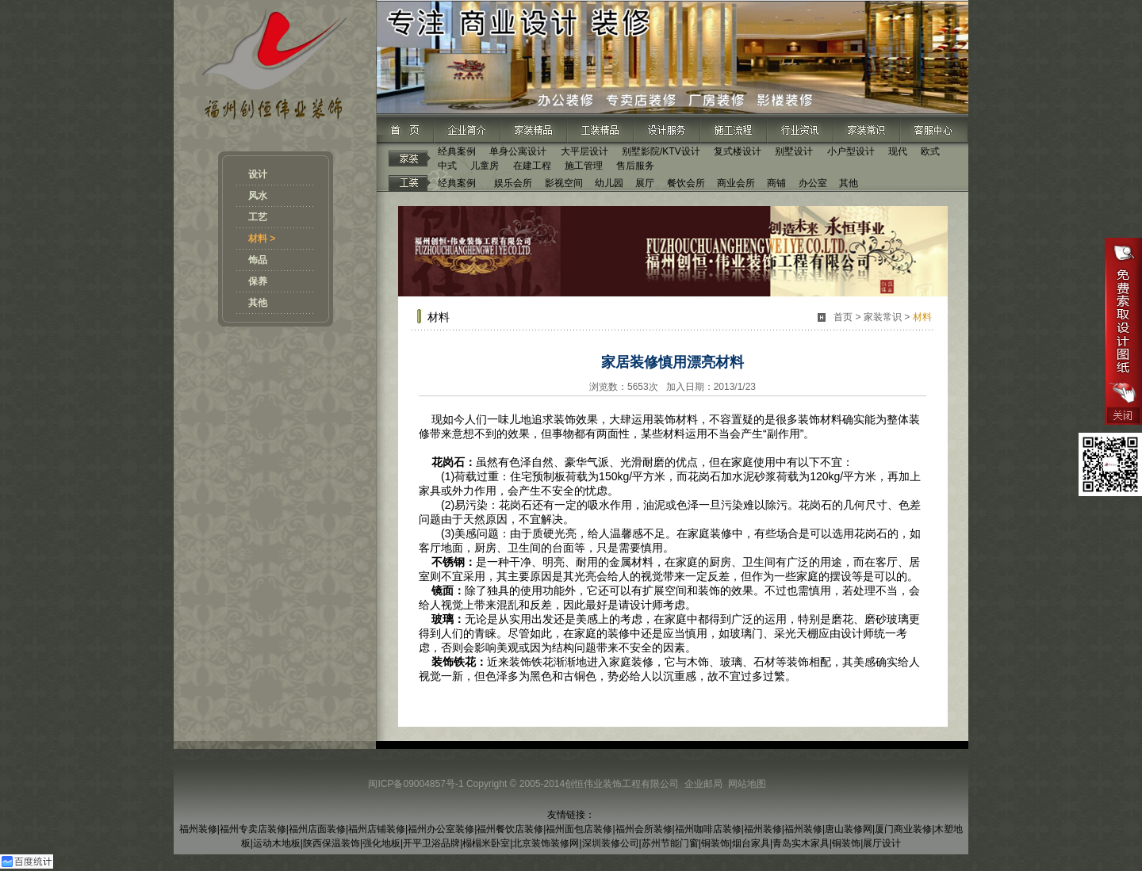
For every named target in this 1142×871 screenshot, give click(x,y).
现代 (897, 151)
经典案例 (457, 151)
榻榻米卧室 (486, 843)
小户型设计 (851, 151)
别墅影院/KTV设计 (661, 151)
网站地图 (747, 783)
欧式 (930, 151)
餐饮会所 (686, 183)
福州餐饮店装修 (510, 829)
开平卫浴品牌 (431, 843)
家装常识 (883, 317)
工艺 (257, 217)
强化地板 (381, 843)
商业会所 (736, 183)
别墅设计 (794, 151)
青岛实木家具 (801, 843)
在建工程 (532, 165)
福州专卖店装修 (253, 829)
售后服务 (635, 165)
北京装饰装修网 (545, 843)
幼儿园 (609, 183)
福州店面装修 (317, 829)
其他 (257, 302)
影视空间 (564, 183)
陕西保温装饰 (331, 843)
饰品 (257, 260)
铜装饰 (715, 843)
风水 (257, 195)
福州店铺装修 (376, 829)
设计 (257, 174)
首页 (843, 317)
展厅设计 (882, 843)
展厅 (644, 183)
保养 (257, 281)
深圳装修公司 (610, 843)
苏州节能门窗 (670, 843)
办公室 (813, 183)
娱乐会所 (513, 183)
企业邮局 (703, 783)
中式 (447, 165)
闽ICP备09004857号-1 (415, 783)
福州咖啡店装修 (708, 829)
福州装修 (198, 829)
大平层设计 (584, 151)
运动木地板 (277, 843)
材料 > (261, 238)
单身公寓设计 (517, 151)
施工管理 (584, 165)
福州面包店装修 (579, 829)
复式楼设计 (737, 151)
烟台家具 (751, 843)
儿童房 (484, 165)
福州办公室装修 (441, 829)
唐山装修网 (848, 829)
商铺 (776, 183)
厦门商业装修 (903, 829)
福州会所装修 (644, 829)
